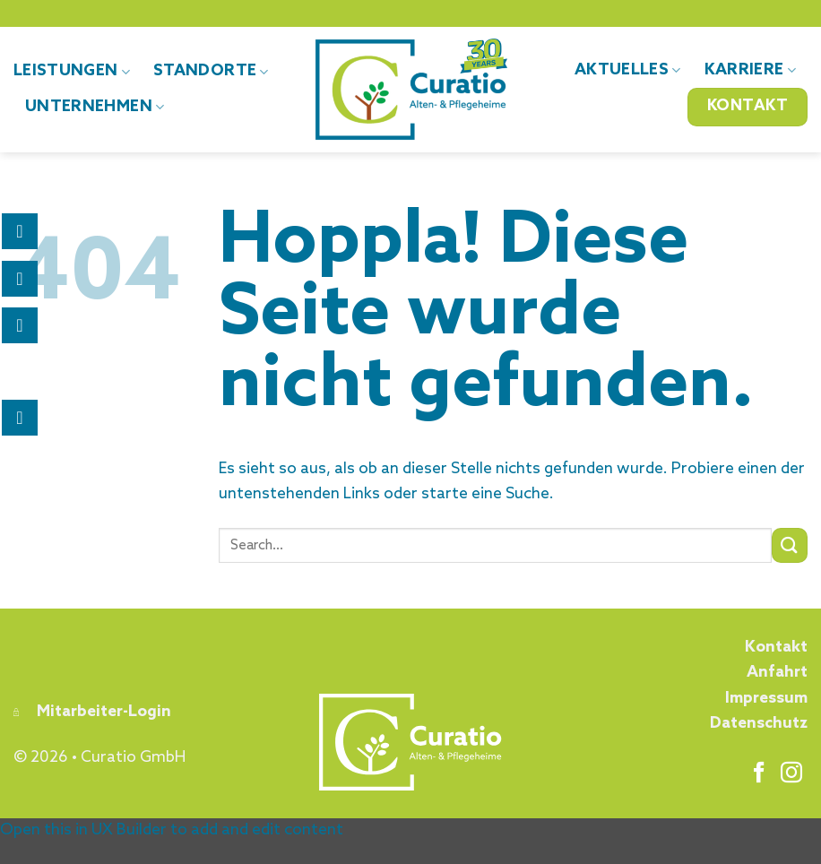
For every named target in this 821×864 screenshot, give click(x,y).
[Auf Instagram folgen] (791, 774)
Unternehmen (94, 107)
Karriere (750, 70)
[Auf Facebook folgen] (759, 774)
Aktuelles (628, 70)
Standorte (211, 71)
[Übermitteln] (790, 545)
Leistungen (71, 71)
